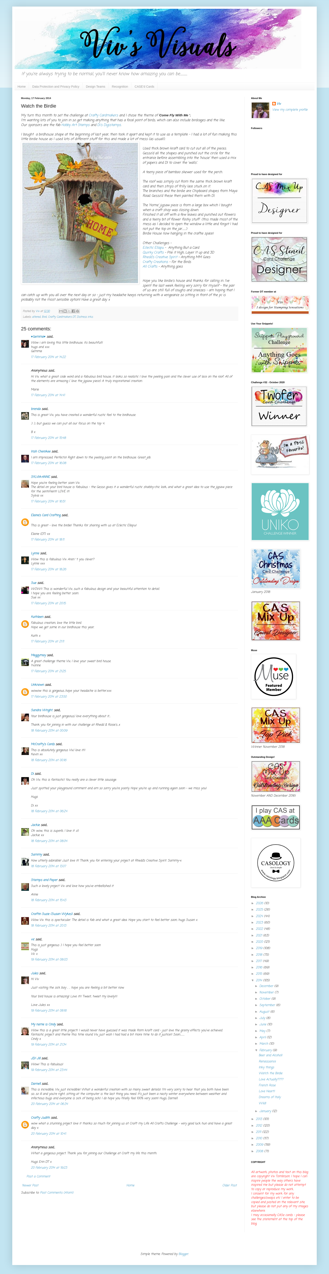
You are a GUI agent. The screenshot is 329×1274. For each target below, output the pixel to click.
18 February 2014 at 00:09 (49, 730)
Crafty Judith (40, 1118)
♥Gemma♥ (38, 337)
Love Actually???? (271, 1079)
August (264, 1012)
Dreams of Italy (270, 1097)
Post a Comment (38, 1176)
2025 (260, 909)
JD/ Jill (35, 1058)
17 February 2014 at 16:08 (48, 463)
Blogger (183, 1254)
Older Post (229, 1185)
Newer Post (30, 1185)
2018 (259, 955)
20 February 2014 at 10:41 (48, 1134)
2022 (260, 929)
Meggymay (38, 655)
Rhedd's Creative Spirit (160, 257)
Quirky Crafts (153, 252)
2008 (260, 1151)
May (262, 1031)
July (262, 1018)
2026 (260, 903)
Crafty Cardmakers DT (62, 317)
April (263, 1037)
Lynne (35, 553)
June (263, 1024)
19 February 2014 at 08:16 (49, 1010)
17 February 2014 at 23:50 (49, 697)
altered (36, 317)
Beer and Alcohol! (270, 1055)
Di (32, 774)
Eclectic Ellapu (153, 247)
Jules (34, 973)
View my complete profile (290, 110)
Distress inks (85, 317)
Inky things (266, 1067)
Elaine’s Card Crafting (45, 515)
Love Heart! (267, 1091)
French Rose (267, 1085)
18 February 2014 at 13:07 (48, 866)
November (267, 992)
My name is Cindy (43, 1024)
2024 (260, 916)
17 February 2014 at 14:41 (48, 395)
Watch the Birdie (270, 1073)
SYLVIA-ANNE (40, 477)
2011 (259, 1132)
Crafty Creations (155, 261)
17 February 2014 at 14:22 (48, 357)
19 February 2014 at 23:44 (49, 1070)
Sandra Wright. (42, 710)
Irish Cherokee (40, 451)
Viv (279, 104)
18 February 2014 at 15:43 (48, 900)
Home (22, 86)
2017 (259, 961)
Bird (44, 317)
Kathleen (37, 617)
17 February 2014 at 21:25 (48, 671)
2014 (259, 980)
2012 (259, 1125)
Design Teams (95, 86)
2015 (259, 974)
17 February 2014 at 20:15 (48, 603)
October (265, 999)
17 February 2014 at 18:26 (48, 569)
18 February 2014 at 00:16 (48, 760)
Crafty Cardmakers (104, 115)
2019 (259, 948)
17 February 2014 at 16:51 (48, 501)
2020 (260, 942)
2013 (259, 1119)
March (264, 1044)
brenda (36, 409)
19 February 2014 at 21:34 (48, 1044)
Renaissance (267, 1061)
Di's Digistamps (109, 125)
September (267, 1005)
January (265, 1111)
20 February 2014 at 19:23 (49, 1168)
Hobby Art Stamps (75, 125)
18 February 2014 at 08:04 (49, 841)
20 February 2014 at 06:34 (49, 1104)
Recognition (120, 86)
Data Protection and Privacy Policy (55, 86)
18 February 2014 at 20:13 (48, 925)
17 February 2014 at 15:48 (48, 438)
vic (32, 939)
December (266, 986)
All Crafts (150, 266)
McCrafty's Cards (43, 744)
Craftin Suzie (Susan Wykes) (52, 914)
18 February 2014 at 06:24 (49, 811)
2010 (259, 1138)
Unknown (37, 685)
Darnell (36, 1084)
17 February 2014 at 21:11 (47, 641)
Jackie (35, 825)
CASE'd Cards (144, 86)
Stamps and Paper (44, 880)
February (266, 1050)
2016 (259, 967)
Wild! (262, 1103)
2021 (259, 935)
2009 (260, 1145)
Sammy (36, 854)
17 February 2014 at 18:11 (47, 539)
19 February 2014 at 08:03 (49, 959)
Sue (33, 583)
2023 (260, 922)
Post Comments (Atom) (56, 1193)
